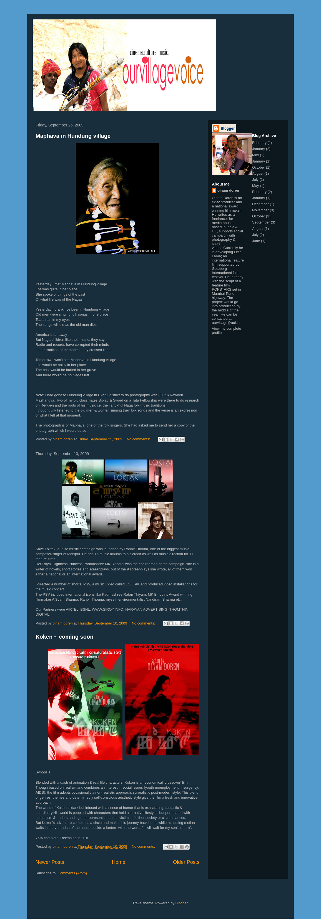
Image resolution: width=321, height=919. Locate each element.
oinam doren (228, 190)
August (257, 173)
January (258, 149)
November (260, 210)
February (259, 143)
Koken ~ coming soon (64, 637)
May (255, 155)
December (260, 204)
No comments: (139, 439)
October (258, 167)
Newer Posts (50, 862)
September (261, 222)
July (255, 179)
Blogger (181, 903)
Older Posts (186, 862)
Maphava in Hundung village (73, 136)
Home (119, 862)
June (256, 241)
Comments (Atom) (72, 873)
